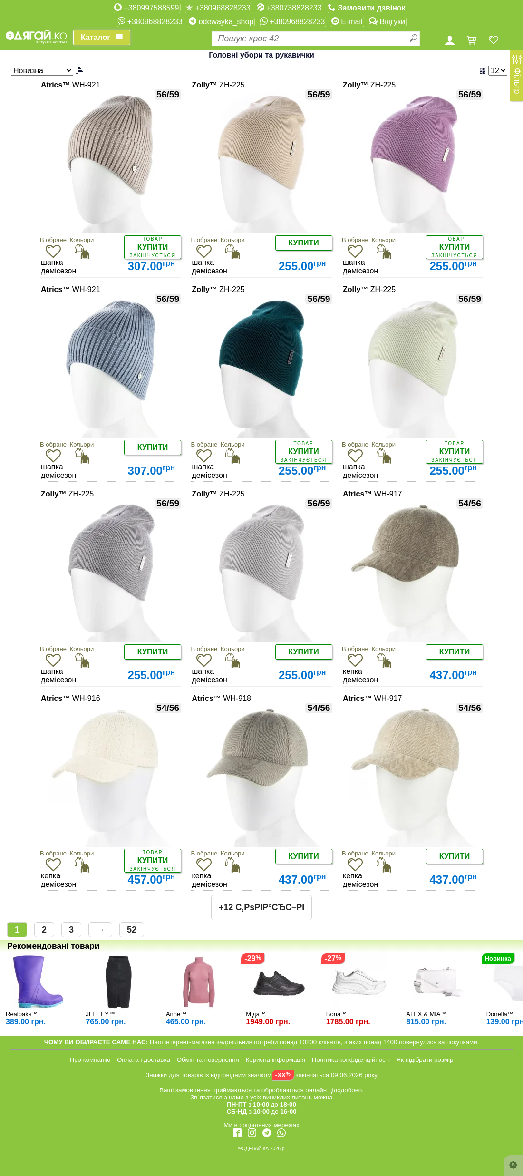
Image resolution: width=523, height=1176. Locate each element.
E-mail (347, 21)
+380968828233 (218, 7)
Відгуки (387, 21)
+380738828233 (289, 7)
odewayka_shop (221, 21)
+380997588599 (146, 7)
